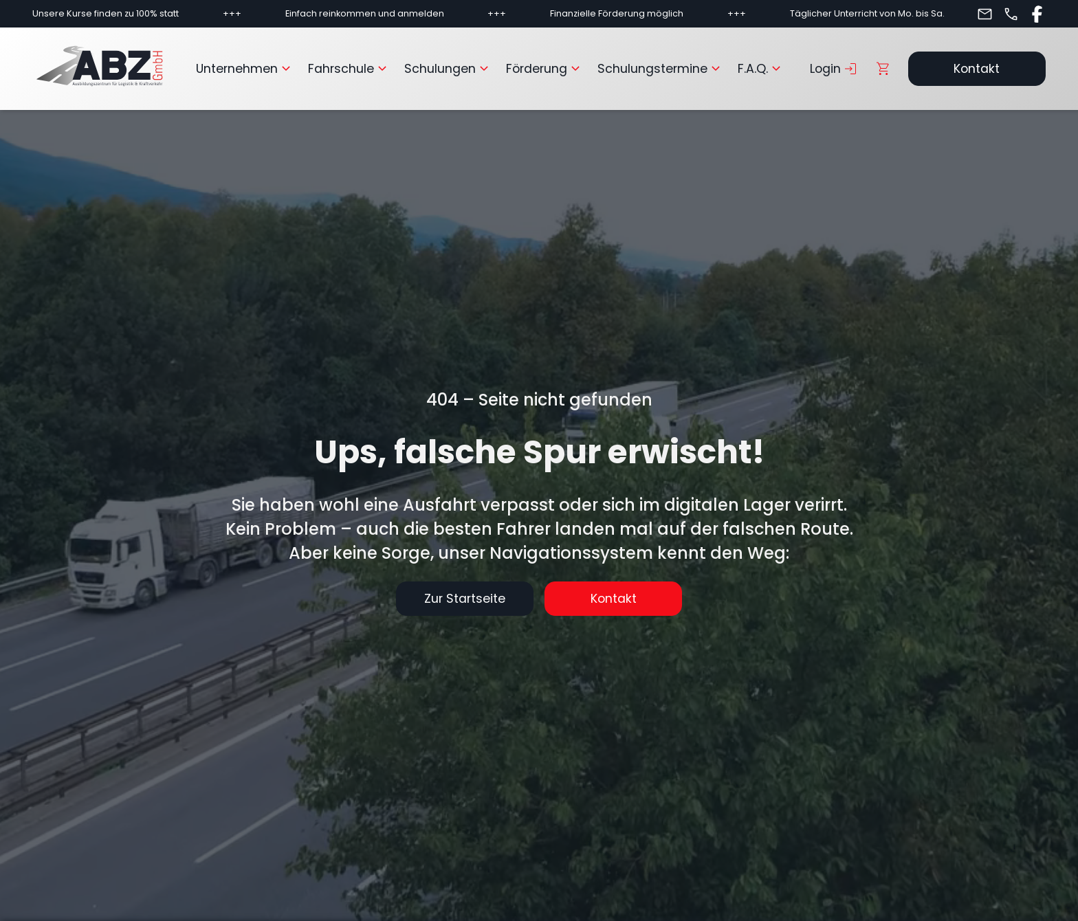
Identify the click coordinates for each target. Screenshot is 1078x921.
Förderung (545, 68)
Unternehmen (245, 68)
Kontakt (977, 68)
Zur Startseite (464, 598)
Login (834, 68)
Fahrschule (349, 68)
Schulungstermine (660, 68)
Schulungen (448, 68)
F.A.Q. (761, 68)
